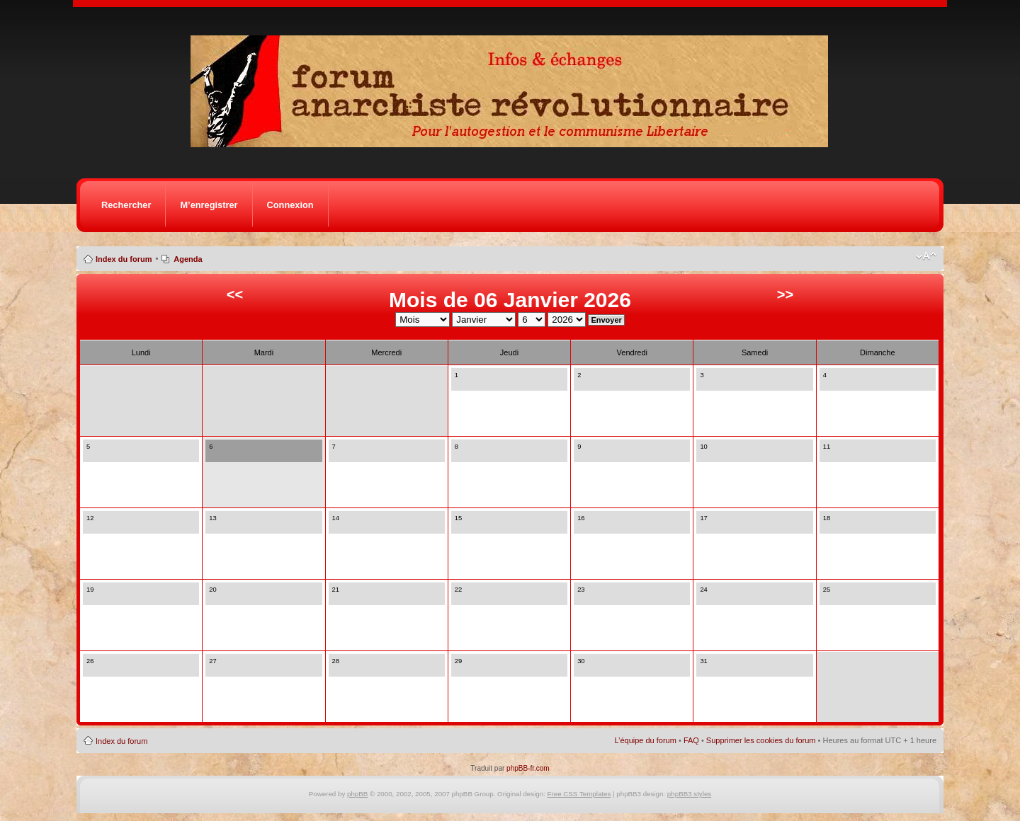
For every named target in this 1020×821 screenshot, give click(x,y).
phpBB (357, 794)
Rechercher (126, 205)
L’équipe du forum (645, 740)
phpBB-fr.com (528, 768)
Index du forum (124, 259)
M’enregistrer (208, 205)
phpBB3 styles (689, 794)
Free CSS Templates (579, 794)
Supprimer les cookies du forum (761, 740)
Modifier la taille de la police (926, 256)
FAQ (691, 740)
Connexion (290, 205)
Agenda (188, 259)
